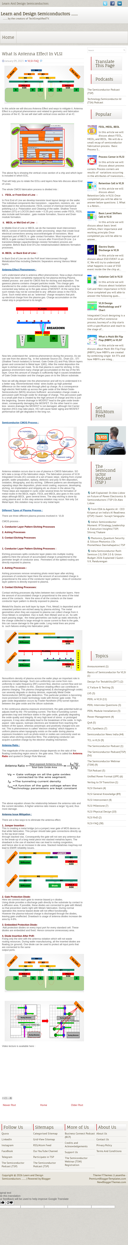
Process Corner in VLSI (111, 157)
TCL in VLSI (93, 740)
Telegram (7, 1157)
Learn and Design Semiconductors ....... (39, 13)
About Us (101, 1133)
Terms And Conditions (109, 1151)
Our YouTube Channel (45, 1151)
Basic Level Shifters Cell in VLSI (110, 215)
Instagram (7, 1145)
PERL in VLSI (94, 699)
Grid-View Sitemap (44, 1139)
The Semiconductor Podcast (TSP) (13, 1164)
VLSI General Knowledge (101, 794)
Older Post (77, 1105)
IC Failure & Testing (98, 687)
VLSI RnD (92, 817)
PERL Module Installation (102, 711)
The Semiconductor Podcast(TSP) (106, 752)
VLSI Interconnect (97, 800)
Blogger (46, 1178)
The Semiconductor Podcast (103, 746)
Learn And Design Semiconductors (25, 3)
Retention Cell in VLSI (111, 183)
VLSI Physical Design (99, 811)
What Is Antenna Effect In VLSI (32, 53)
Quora (5, 1133)
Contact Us (102, 1139)
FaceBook (7, 1151)
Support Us (71, 1152)
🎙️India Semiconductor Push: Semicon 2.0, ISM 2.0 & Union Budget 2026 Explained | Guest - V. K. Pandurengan (105, 556)
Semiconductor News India (103, 734)
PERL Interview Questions (102, 705)
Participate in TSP (43, 1157)
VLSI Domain (94, 788)
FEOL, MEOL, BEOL (109, 127)
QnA (89, 722)
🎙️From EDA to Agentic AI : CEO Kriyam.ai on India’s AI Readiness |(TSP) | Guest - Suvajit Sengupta (106, 512)
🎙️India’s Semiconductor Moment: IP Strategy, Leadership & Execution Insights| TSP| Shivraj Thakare (106, 527)
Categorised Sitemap (45, 1133)
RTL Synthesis (95, 728)
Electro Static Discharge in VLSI (109, 248)
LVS (89, 693)
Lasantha (119, 1175)
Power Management (98, 716)
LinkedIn (7, 1139)
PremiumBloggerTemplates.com (107, 1178)
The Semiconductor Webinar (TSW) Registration (76, 1161)
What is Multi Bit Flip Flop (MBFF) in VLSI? (111, 338)
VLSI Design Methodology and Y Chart (110, 306)
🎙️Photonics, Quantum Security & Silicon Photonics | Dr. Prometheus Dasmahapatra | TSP (106, 541)
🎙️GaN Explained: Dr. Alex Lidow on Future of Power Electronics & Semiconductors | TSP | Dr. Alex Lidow (106, 498)
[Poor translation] (9, 1203)
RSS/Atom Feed (42, 1145)
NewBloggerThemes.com (111, 1182)
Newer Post (9, 1105)
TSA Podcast (94, 770)
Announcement (96, 666)
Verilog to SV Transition (101, 782)
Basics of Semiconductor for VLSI (106, 672)
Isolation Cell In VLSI (111, 276)
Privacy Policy (104, 1145)
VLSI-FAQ (33, 61)
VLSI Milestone (96, 805)
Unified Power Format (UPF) (103, 776)
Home (8, 37)
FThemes (107, 1175)
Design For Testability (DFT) (103, 681)
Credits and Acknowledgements (76, 1144)
